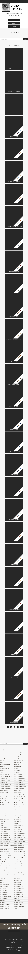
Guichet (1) (2, 811)
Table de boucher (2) (18, 886)
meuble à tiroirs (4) (4, 827)
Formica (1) (2, 809)
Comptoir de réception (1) (5, 788)
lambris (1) (16, 817)
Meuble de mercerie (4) (19, 847)
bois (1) (1, 762)
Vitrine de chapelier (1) (19, 902)
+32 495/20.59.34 (15, 15)
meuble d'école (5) (4, 831)
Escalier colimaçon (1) (4, 802)
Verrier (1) (2, 900)
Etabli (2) (2, 804)
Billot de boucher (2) (18, 760)
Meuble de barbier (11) (5, 835)
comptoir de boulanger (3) (5, 780)
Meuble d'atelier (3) (18, 829)
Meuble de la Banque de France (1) (7, 846)
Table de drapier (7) (4, 892)
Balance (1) (2, 754)
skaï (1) (1, 880)
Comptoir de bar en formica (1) (6, 776)
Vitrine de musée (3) (4, 906)
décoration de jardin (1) (19, 794)
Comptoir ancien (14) (4, 774)
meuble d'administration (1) (6, 829)
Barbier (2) (16, 756)
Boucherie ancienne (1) (5, 764)
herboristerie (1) (17, 811)
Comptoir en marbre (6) (19, 788)
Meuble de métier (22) (5, 849)
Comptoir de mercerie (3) (19, 784)
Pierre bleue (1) (3, 868)
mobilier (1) (2, 861)
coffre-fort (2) (17, 770)
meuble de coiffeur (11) (5, 843)
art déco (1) (2, 752)
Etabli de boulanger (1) (19, 804)
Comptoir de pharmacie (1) (20, 786)
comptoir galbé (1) (4, 790)
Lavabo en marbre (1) (4, 819)
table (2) (2, 882)
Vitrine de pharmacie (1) (19, 906)
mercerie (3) (2, 823)
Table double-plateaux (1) (5, 896)
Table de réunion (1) (18, 894)
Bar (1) (1, 756)
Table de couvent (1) (18, 890)
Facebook (15, 947)
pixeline (19, 949)
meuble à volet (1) (18, 827)
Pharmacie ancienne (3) (5, 866)
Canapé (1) (2, 766)
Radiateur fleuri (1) (18, 876)
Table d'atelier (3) (17, 884)
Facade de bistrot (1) (18, 807)
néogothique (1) (17, 861)
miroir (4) (16, 859)
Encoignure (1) (3, 798)
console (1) (2, 794)
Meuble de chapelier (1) (19, 839)
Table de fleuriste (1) (18, 892)
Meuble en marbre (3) (4, 857)
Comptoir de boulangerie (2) (20, 780)
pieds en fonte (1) (18, 866)
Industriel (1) (3, 813)
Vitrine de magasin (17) (5, 904)
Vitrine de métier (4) (18, 904)
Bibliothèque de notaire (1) (20, 758)
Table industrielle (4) (4, 898)
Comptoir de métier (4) (5, 786)
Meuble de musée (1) (18, 849)
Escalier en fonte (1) (18, 802)
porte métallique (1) (4, 872)
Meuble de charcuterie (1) (5, 841)
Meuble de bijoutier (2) (19, 835)
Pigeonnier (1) (17, 868)
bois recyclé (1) (17, 762)
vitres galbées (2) (17, 900)
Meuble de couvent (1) (19, 843)
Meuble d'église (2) (18, 831)
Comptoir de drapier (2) (19, 782)
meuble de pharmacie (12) (19, 853)
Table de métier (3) (4, 894)
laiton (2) (2, 817)
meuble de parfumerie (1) (19, 851)
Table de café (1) (3, 888)
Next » (22, 727)
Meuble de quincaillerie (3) (5, 855)
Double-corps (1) (3, 796)
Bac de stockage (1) (18, 752)
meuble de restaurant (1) (19, 855)
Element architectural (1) (19, 796)
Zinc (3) (15, 908)
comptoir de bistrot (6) (5, 778)
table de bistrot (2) (4, 886)
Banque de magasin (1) (19, 754)
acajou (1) (2, 750)
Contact (14, 26)
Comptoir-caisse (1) (4, 792)
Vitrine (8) (2, 902)
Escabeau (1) (3, 800)
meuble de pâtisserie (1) (5, 853)
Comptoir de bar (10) (18, 774)
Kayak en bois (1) (18, 815)
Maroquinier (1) (17, 821)
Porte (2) (16, 870)
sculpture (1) (16, 878)
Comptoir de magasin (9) (5, 784)
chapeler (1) (16, 768)
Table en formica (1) (18, 896)
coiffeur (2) (2, 772)
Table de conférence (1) (19, 888)
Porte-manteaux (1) (4, 874)
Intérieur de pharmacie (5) (5, 815)
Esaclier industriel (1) (18, 798)
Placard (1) (2, 870)
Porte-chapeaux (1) (18, 872)
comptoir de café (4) (4, 782)
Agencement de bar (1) (19, 750)
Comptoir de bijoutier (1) (19, 776)
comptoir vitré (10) (18, 790)
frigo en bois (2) (17, 809)
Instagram (20, 947)
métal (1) (16, 823)
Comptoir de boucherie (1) (19, 778)
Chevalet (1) (2, 770)
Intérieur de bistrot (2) (19, 813)
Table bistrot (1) (17, 882)
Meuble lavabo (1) (4, 859)
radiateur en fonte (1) (4, 876)
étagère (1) (2, 807)
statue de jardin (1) (18, 880)
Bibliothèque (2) (3, 758)
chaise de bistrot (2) (4, 768)
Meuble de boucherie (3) (19, 837)
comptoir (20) (17, 772)
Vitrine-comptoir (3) (4, 908)
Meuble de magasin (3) (19, 845)
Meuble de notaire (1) (4, 851)
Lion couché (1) (17, 819)
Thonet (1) (16, 898)
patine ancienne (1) (18, 863)
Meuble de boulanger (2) (5, 839)
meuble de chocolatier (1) (19, 841)
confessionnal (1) (17, 792)
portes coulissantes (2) (19, 874)
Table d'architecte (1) (4, 884)
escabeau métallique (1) (19, 800)
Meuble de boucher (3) (5, 837)
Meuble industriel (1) (18, 857)
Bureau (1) (16, 764)
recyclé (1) (2, 878)
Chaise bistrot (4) (17, 766)
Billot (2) (2, 760)
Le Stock (14, 23)
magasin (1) (2, 821)
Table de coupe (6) (4, 890)
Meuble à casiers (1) (18, 825)
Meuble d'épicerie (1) (4, 833)
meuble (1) (2, 825)
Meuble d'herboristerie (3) (19, 833)
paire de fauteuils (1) (4, 863)
